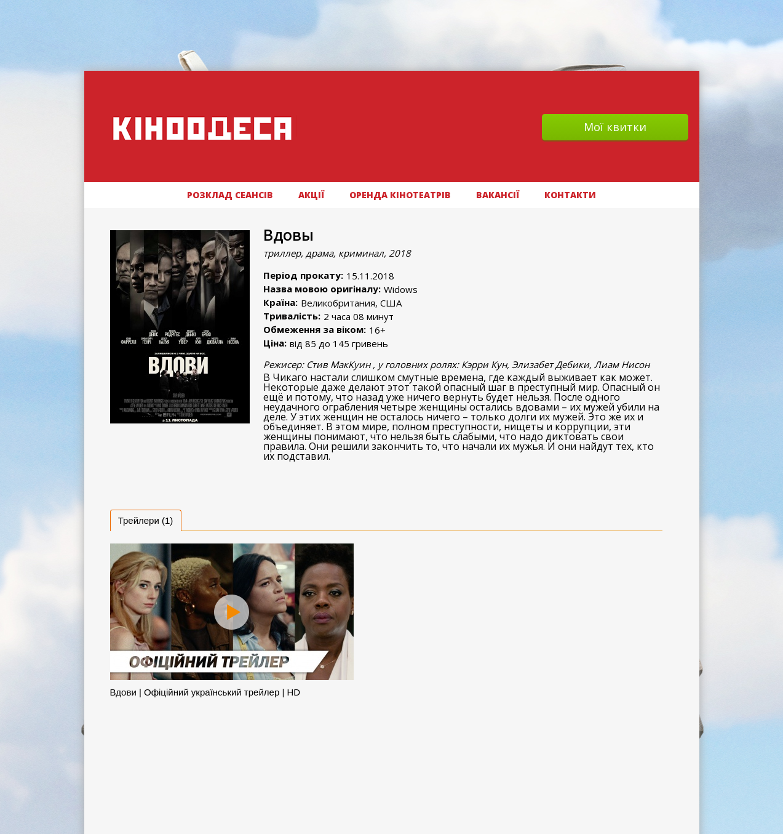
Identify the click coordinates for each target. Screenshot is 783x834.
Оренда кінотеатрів (400, 195)
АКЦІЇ (311, 195)
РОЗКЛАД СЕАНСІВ (230, 195)
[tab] (145, 520)
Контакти (570, 195)
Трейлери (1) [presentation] (145, 520)
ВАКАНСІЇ (497, 195)
